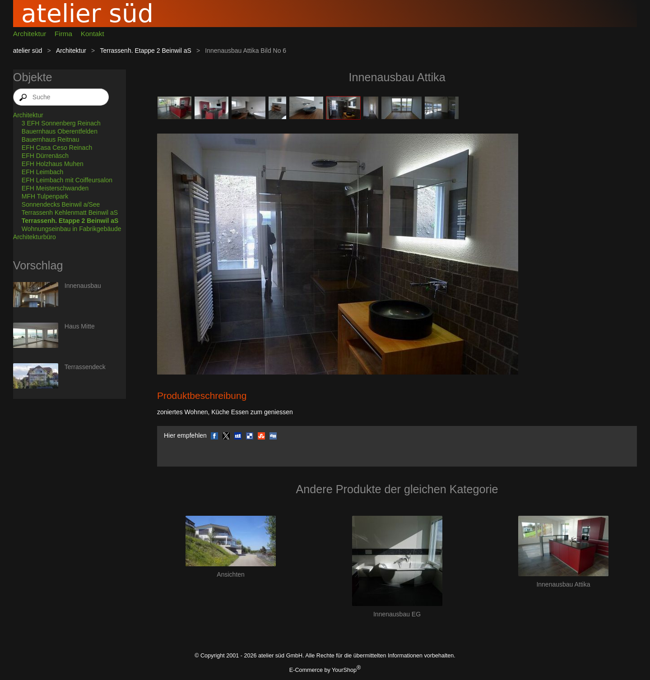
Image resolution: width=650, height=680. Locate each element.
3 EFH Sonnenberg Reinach (61, 123)
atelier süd (27, 50)
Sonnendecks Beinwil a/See (61, 204)
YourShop (344, 670)
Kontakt (92, 33)
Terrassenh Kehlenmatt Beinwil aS (70, 212)
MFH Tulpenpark (45, 196)
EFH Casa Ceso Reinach (57, 147)
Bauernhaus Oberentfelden (60, 131)
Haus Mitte (80, 326)
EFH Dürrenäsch (45, 156)
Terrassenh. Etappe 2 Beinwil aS (145, 50)
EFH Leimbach (43, 172)
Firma (63, 33)
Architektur (29, 33)
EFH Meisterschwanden (55, 188)
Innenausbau (83, 285)
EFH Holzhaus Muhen (53, 164)
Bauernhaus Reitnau (50, 139)
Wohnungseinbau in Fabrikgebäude (71, 229)
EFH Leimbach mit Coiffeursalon (67, 180)
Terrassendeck (85, 366)
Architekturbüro (34, 237)
